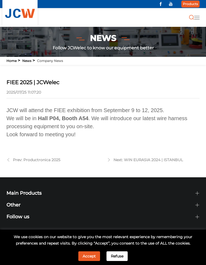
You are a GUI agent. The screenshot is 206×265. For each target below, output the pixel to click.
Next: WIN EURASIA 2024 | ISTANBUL (148, 159)
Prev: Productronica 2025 (36, 159)
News (26, 61)
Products (190, 4)
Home (11, 61)
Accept (89, 256)
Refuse (117, 256)
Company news (50, 61)
